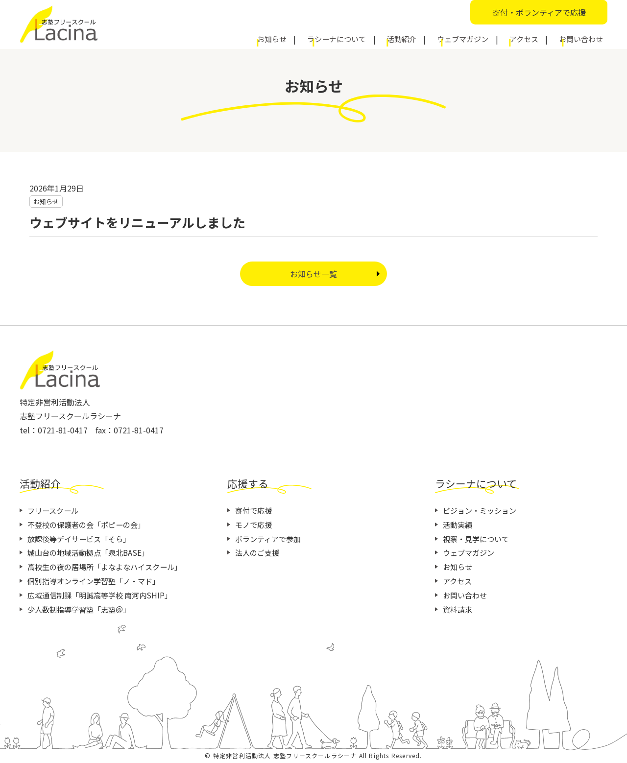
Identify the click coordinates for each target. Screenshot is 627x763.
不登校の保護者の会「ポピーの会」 (90, 524)
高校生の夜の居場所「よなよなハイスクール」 (109, 566)
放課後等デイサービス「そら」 (82, 539)
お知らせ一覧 (313, 274)
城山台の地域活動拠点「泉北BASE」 (91, 552)
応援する (251, 482)
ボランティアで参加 (270, 539)
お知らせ (323, 38)
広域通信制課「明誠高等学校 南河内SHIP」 (104, 595)
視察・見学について (478, 539)
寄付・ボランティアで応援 (539, 12)
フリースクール (54, 510)
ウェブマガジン (485, 38)
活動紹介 (434, 38)
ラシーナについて (378, 38)
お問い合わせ (583, 38)
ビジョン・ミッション (482, 510)
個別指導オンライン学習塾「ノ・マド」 (98, 581)
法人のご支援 (258, 552)
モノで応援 (254, 524)
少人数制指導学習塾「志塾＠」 (82, 609)
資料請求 (458, 609)
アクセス (536, 38)
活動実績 (458, 524)
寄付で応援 (254, 510)
